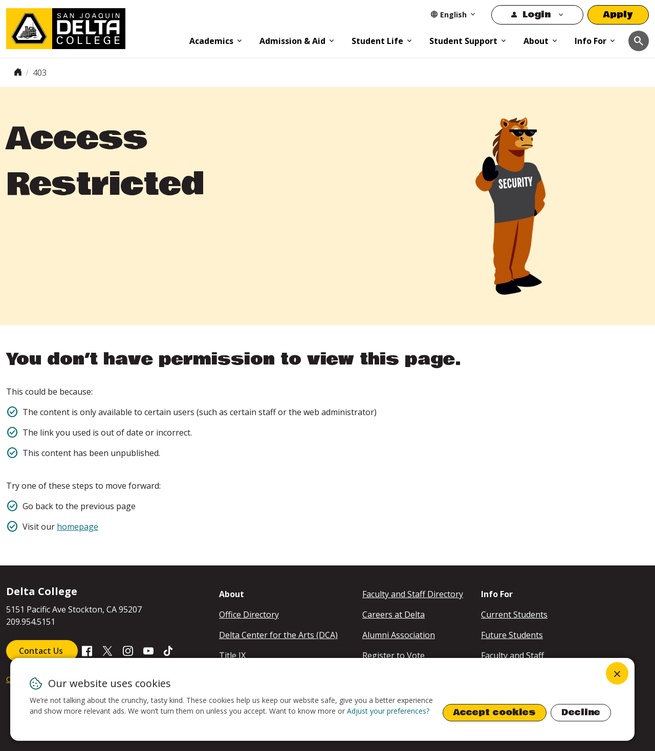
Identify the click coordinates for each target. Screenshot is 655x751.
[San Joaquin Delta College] (92, 26)
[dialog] (322, 699)
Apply (618, 14)
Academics (211, 41)
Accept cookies (494, 712)
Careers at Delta (393, 614)
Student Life (377, 41)
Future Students (512, 635)
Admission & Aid (292, 41)
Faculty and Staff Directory (412, 594)
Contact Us (42, 650)
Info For (590, 41)
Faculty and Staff (512, 655)
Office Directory (249, 614)
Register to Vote (393, 655)
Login (536, 14)
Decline (580, 712)
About (536, 41)
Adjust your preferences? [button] (388, 711)
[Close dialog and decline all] (617, 673)
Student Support (463, 41)
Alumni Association (398, 635)
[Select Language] (453, 14)
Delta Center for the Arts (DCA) (278, 635)
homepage (77, 526)
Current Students (514, 614)
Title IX (232, 655)
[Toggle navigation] (638, 41)
